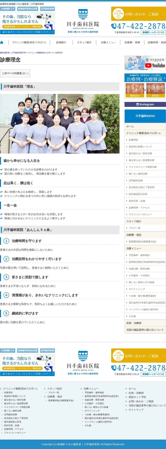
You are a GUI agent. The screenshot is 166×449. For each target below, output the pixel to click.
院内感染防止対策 (138, 194)
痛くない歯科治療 (138, 173)
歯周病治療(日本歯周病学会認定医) (147, 262)
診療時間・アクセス (139, 207)
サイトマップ (136, 409)
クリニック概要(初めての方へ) (29, 44)
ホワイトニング (137, 289)
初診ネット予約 (137, 397)
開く (25, 73)
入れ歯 (132, 316)
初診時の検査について (140, 146)
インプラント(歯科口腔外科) (143, 309)
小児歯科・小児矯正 (139, 275)
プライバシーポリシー (140, 214)
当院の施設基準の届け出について (145, 329)
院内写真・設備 (137, 201)
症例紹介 (61, 44)
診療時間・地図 (155, 44)
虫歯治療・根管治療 (139, 268)
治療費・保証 (132, 44)
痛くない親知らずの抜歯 (141, 282)
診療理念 (133, 139)
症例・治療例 (133, 323)
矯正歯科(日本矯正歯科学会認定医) (147, 302)
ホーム (4, 44)
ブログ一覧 (134, 228)
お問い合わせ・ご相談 (141, 401)
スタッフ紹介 (84, 44)
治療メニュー (108, 44)
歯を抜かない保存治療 (140, 153)
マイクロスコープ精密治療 (143, 167)
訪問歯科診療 (136, 180)
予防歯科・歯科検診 (139, 255)
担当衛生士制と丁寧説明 (141, 187)
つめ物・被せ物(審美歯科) (142, 295)
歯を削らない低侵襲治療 (141, 160)
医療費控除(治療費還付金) (142, 241)
